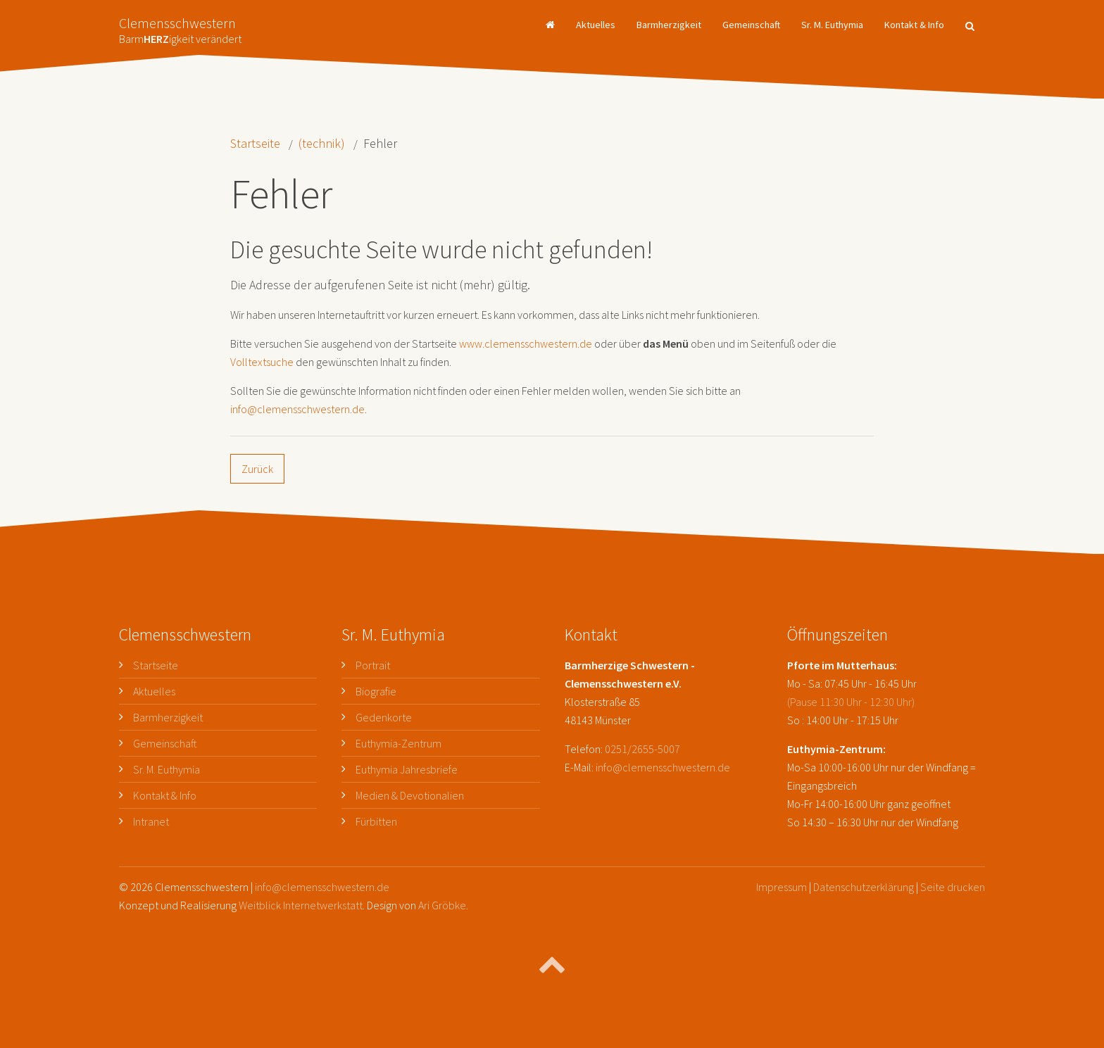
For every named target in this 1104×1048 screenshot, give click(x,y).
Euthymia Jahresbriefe (407, 769)
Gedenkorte (384, 717)
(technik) (322, 143)
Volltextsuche (262, 362)
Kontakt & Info (914, 24)
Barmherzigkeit (668, 24)
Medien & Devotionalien (410, 795)
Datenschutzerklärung (863, 887)
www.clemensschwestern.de (525, 343)
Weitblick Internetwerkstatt (301, 905)
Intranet (151, 821)
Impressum (781, 887)
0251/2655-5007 (642, 749)
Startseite (255, 143)
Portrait (373, 665)
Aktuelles (595, 24)
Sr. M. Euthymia (832, 24)
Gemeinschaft (751, 24)
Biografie (376, 691)
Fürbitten (376, 821)
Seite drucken (952, 887)
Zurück (257, 469)
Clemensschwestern (180, 26)
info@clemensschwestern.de (297, 409)
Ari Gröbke (442, 905)
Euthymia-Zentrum (398, 743)
